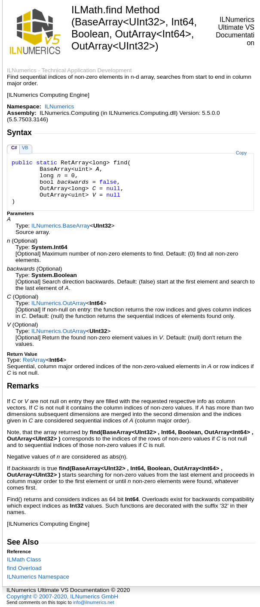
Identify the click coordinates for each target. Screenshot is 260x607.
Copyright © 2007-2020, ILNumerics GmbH (62, 596)
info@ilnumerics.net (93, 602)
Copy (241, 152)
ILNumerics (59, 106)
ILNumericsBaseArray (60, 225)
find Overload (24, 568)
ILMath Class (24, 559)
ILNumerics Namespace (38, 576)
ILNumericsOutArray (58, 303)
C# (14, 147)
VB (25, 147)
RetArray (34, 360)
